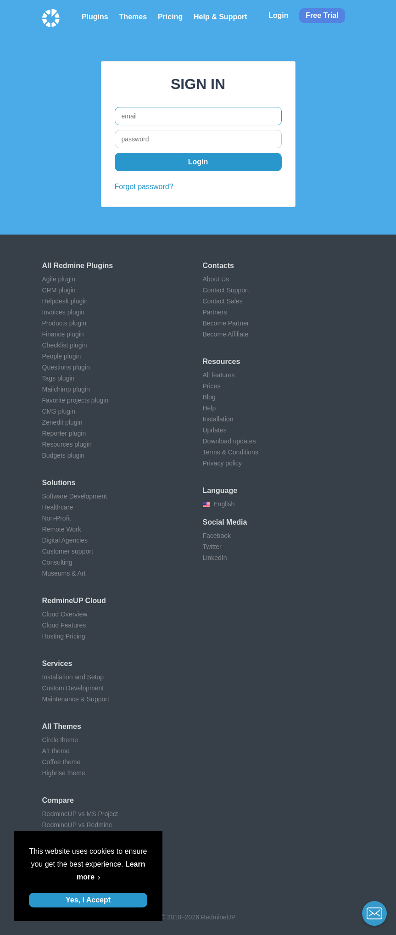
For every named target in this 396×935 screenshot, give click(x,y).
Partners (215, 312)
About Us (216, 279)
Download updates (229, 441)
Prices (212, 386)
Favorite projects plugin (75, 400)
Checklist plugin (64, 345)
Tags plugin (58, 378)
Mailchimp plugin (66, 389)
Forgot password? (144, 186)
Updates (215, 430)
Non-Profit (56, 518)
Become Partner (226, 323)
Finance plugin (63, 334)
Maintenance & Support (75, 699)
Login (278, 15)
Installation (218, 419)
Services (57, 663)
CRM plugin (59, 290)
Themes (133, 17)
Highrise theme (63, 773)
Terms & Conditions (230, 452)
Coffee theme (61, 762)
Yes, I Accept (88, 900)
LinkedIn (215, 557)
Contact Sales (223, 301)
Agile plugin (58, 279)
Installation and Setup (73, 677)
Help (209, 408)
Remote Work (61, 529)
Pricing (170, 17)
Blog (209, 397)
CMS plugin (58, 411)
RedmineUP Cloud (74, 601)
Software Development (74, 496)
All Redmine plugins (77, 265)
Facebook (217, 535)
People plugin (61, 356)
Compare (58, 800)
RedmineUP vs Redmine (77, 825)
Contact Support (226, 290)
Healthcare (57, 507)
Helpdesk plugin (65, 301)
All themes (61, 726)
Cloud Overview (65, 614)
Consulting (57, 562)
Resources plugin (67, 444)
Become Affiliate (226, 334)
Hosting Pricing (63, 636)
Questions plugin (66, 367)
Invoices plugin (63, 312)
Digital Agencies (65, 540)
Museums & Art (64, 573)
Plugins (95, 17)
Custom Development (73, 688)
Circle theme (60, 740)
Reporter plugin (64, 433)
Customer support (67, 551)
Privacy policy (222, 463)
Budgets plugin (63, 455)
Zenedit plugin (62, 422)
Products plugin (64, 323)
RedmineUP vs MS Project (80, 813)
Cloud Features (64, 625)
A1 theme (56, 751)
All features (219, 375)
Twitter (212, 546)
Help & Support (220, 17)
